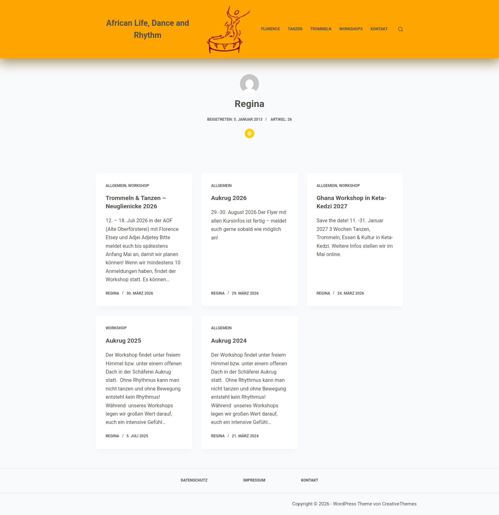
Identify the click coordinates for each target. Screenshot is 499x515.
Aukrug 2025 (124, 340)
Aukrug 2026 (229, 198)
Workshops (350, 29)
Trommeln (320, 29)
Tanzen (295, 29)
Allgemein (116, 185)
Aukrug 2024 (229, 340)
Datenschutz (194, 480)
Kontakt (379, 29)
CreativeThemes (399, 504)
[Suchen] (400, 29)
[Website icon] (249, 133)
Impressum (254, 480)
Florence (270, 29)
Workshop (138, 185)
